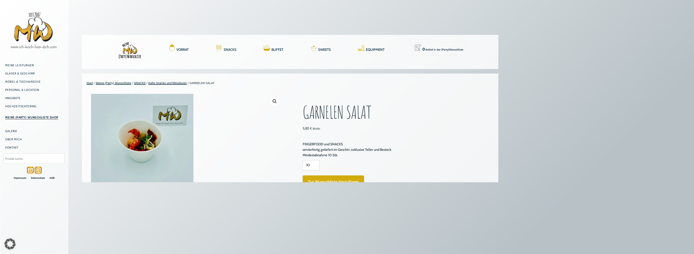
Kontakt (11, 147)
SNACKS (230, 50)
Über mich (13, 139)
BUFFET (277, 50)
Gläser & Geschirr (20, 73)
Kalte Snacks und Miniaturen (167, 83)
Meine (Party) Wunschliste (113, 83)
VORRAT (182, 50)
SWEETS (324, 50)
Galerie (11, 131)
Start (89, 83)
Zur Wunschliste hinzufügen (333, 182)
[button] (275, 101)
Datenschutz (38, 178)
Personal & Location (22, 90)
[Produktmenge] (311, 165)
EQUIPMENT (375, 50)
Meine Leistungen (19, 65)
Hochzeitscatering (20, 106)
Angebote (13, 98)
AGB (52, 178)
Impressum (20, 178)
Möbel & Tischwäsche (23, 81)
